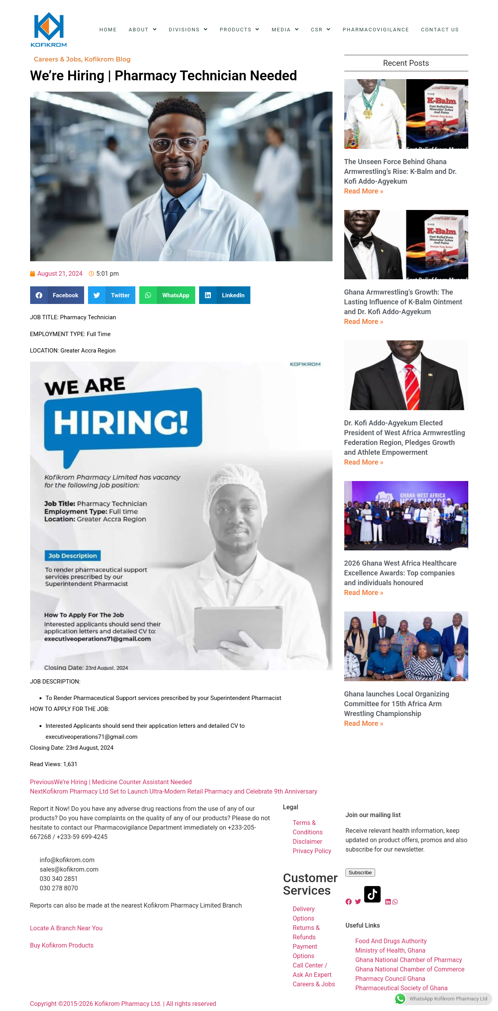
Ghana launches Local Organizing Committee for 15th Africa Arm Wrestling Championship (396, 704)
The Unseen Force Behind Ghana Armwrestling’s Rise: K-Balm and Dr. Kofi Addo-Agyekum (400, 171)
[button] (57, 295)
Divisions (188, 30)
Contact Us (440, 30)
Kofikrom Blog (107, 59)
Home (108, 30)
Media (285, 30)
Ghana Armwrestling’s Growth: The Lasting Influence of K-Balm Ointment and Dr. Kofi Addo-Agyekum (403, 302)
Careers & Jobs (57, 59)
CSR (321, 30)
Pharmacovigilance (376, 30)
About (143, 30)
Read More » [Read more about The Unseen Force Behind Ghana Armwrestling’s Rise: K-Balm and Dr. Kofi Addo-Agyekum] (364, 191)
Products (240, 30)
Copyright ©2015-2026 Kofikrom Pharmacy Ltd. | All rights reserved (123, 1003)
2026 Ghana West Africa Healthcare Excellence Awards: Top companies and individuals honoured (400, 573)
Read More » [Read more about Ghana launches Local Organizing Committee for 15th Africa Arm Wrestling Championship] (364, 723)
